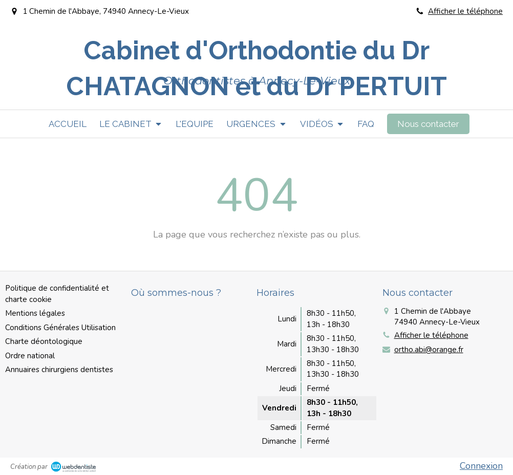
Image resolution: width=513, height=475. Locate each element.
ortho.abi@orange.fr (428, 349)
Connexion (481, 466)
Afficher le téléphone (465, 11)
